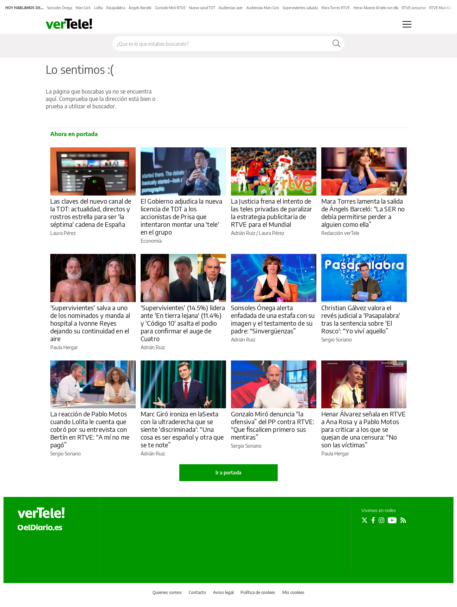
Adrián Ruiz (243, 233)
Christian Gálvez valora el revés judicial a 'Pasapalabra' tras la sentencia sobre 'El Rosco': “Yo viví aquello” (360, 319)
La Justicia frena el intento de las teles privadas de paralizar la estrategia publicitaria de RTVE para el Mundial (272, 212)
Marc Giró (83, 8)
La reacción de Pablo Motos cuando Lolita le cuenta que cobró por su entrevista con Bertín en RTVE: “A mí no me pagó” (89, 429)
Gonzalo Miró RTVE (170, 8)
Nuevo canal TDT (202, 8)
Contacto (197, 592)
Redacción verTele (340, 233)
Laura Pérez (63, 233)
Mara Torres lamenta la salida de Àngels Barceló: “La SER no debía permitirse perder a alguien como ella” (363, 212)
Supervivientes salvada (300, 8)
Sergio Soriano (336, 340)
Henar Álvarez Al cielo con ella (375, 8)
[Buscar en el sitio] (220, 43)
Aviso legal (223, 592)
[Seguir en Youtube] (392, 520)
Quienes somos (167, 592)
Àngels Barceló (140, 8)
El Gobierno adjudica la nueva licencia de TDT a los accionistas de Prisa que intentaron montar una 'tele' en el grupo (181, 216)
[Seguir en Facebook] (373, 520)
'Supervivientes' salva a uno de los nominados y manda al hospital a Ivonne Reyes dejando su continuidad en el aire (90, 323)
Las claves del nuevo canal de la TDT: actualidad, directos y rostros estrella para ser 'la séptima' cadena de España (90, 212)
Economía (151, 241)
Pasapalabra (115, 8)
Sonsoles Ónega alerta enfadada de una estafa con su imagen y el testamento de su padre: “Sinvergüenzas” (273, 319)
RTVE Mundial (440, 8)
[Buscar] (336, 43)
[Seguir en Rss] (403, 520)
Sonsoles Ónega (59, 8)
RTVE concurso (414, 8)
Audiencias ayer (231, 8)
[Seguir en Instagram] (381, 520)
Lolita (98, 8)
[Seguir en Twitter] (364, 520)
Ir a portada (228, 472)
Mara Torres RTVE (335, 8)
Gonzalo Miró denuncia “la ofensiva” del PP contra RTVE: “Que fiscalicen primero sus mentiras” (272, 425)
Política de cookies (257, 592)
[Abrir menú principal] (407, 24)
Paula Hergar (64, 347)
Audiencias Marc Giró (262, 8)
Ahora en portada (74, 134)
